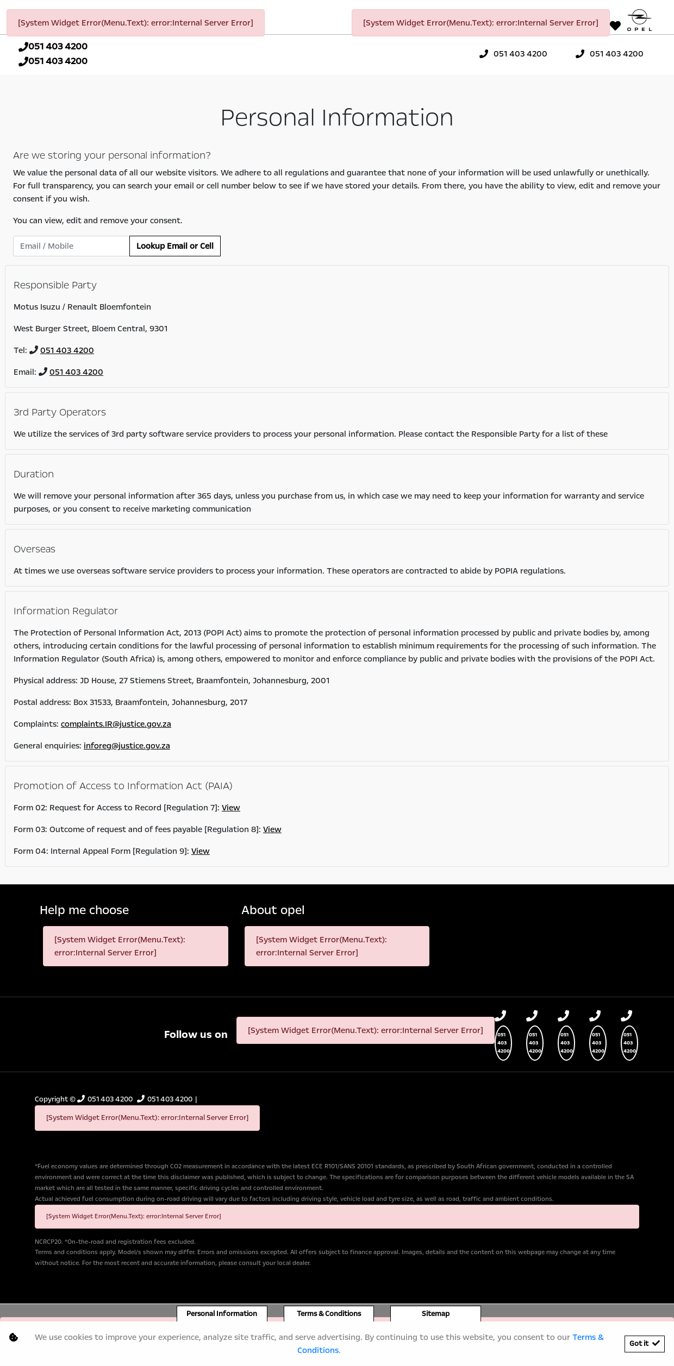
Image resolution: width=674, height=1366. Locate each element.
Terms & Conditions (329, 1314)
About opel (273, 910)
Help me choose (84, 910)
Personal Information (221, 1314)
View (231, 807)
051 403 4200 (67, 350)
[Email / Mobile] (71, 246)
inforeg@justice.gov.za (127, 745)
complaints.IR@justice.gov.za (116, 724)
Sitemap (436, 1314)
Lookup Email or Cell (175, 246)
